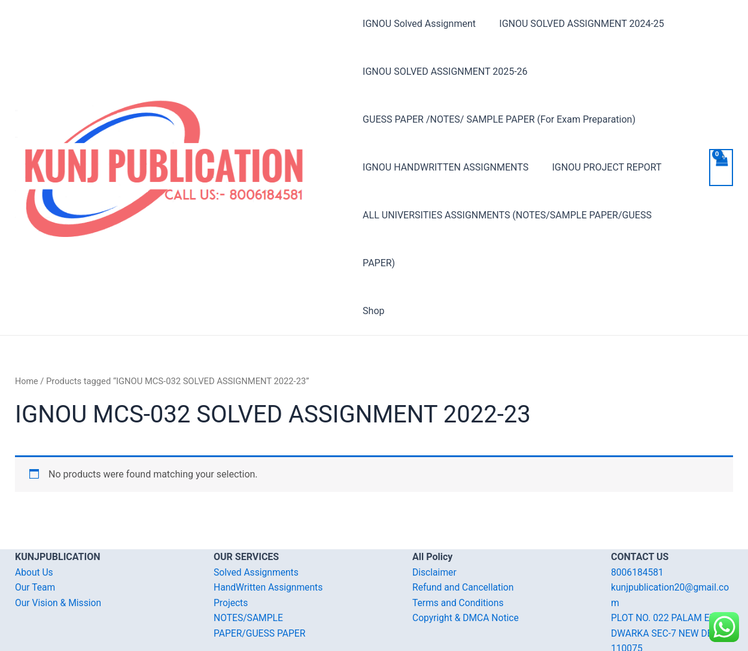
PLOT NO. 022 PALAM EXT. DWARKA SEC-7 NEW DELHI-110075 (671, 585)
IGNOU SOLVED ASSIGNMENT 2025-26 (445, 71)
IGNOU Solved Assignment (419, 23)
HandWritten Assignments (270, 539)
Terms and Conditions (459, 555)
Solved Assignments (257, 524)
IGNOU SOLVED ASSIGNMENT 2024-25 (577, 23)
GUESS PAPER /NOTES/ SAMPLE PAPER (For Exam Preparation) (499, 119)
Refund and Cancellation (464, 539)
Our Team (35, 539)
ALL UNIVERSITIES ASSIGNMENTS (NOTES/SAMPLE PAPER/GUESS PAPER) (524, 215)
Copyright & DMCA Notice (466, 570)
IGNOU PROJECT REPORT (602, 167)
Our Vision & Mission (59, 555)
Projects (231, 555)
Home (27, 333)
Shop (373, 263)
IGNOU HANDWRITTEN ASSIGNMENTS (445, 167)
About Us (34, 524)
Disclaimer (434, 524)
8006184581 (638, 524)
